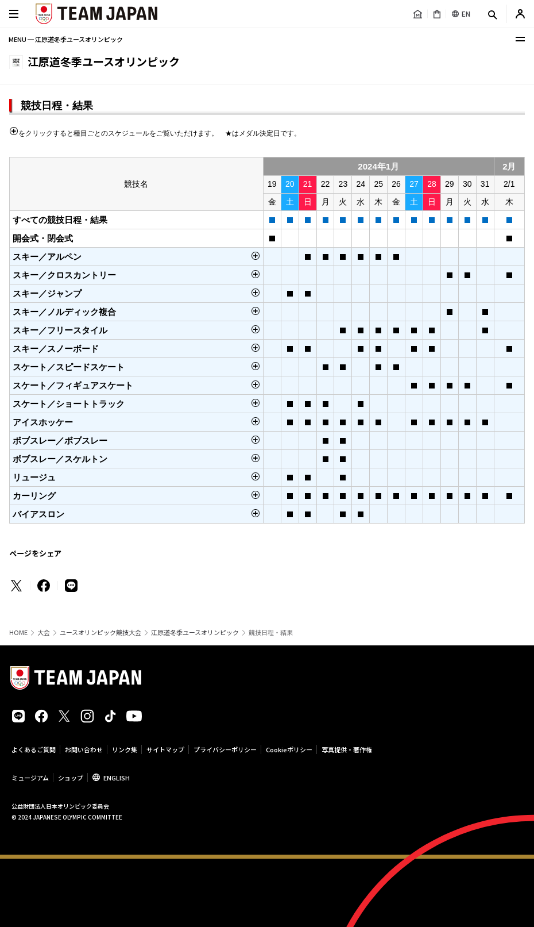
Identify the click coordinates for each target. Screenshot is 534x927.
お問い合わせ (84, 749)
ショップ (70, 777)
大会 (43, 632)
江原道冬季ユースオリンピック (195, 632)
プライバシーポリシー (225, 749)
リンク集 (124, 749)
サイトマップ (165, 749)
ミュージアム (30, 777)
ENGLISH (116, 777)
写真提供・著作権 (347, 749)
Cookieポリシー (289, 749)
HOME (18, 632)
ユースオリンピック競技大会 (100, 632)
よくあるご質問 (33, 749)
